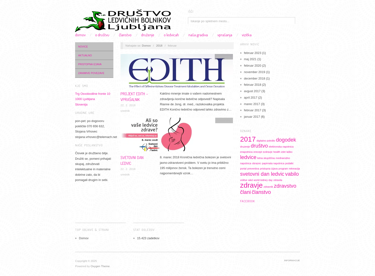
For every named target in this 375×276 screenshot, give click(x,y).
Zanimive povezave (91, 73)
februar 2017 (252, 110)
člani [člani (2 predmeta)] (245, 192)
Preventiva (224, 120)
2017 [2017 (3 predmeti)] (248, 139)
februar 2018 (252, 84)
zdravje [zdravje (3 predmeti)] (251, 185)
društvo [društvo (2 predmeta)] (259, 146)
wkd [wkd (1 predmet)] (250, 180)
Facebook (247, 201)
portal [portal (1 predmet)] (243, 168)
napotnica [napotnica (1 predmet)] (245, 163)
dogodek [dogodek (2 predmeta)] (286, 140)
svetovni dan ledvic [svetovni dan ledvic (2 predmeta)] (262, 174)
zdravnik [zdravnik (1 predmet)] (268, 186)
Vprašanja (224, 35)
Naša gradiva (198, 35)
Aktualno (85, 55)
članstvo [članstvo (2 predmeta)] (261, 192)
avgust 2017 (252, 91)
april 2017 (250, 97)
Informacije (224, 56)
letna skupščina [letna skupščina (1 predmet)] (266, 158)
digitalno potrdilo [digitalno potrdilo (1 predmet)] (266, 140)
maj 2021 (250, 59)
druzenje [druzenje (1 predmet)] (245, 146)
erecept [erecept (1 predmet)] (258, 151)
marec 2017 (252, 104)
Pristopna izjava (90, 64)
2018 (159, 45)
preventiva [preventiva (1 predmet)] (253, 168)
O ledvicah (171, 35)
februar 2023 (252, 53)
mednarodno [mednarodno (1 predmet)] (283, 158)
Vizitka (247, 35)
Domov (80, 35)
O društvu (102, 35)
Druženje (147, 35)
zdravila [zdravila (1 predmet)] (277, 180)
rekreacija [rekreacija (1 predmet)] (294, 168)
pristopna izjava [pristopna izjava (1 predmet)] (269, 168)
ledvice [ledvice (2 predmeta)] (248, 157)
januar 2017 (252, 116)
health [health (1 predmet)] (276, 151)
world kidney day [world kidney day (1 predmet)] (263, 180)
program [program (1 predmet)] (283, 168)
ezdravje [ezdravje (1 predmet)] (267, 151)
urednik (125, 110)
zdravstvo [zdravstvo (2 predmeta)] (285, 186)
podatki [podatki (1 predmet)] (289, 163)
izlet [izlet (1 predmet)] (283, 151)
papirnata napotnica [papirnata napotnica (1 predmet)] (273, 163)
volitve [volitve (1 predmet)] (243, 180)
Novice (83, 46)
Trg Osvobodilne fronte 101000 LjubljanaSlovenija (92, 99)
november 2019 (254, 72)
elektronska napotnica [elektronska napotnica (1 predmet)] (281, 146)
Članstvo (125, 35)
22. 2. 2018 (128, 105)
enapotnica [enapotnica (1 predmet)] (246, 151)
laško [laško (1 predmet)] (289, 151)
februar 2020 (252, 65)
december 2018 (254, 78)
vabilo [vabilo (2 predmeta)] (292, 174)
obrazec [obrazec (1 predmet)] (256, 163)
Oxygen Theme (100, 266)
